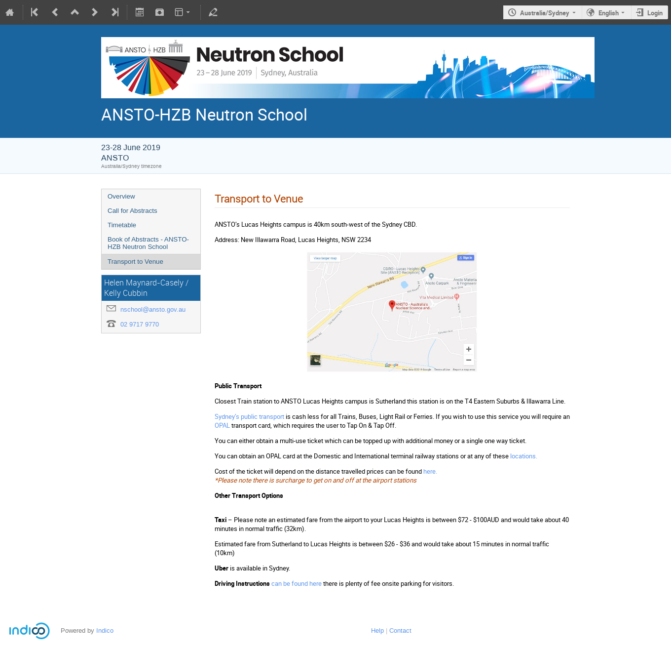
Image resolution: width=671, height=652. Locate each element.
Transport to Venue (135, 261)
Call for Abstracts (132, 210)
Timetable (122, 225)
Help (377, 630)
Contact (400, 630)
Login (655, 12)
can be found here (296, 583)
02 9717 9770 (139, 324)
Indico (104, 630)
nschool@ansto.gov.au (153, 309)
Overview (121, 196)
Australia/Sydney (544, 12)
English (608, 12)
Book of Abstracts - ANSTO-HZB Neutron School (148, 243)
